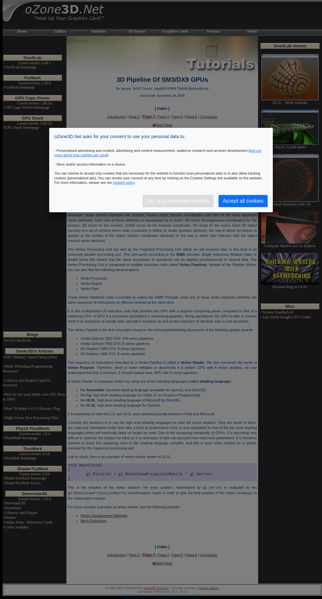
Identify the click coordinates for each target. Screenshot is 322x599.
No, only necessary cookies (178, 201)
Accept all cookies (243, 201)
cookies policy (123, 182)
